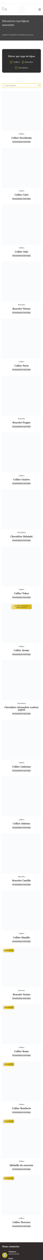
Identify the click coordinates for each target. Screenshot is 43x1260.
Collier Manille (21, 937)
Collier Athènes (21, 823)
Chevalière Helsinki (21, 536)
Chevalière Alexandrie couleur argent (21, 708)
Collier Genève (21, 479)
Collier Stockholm (21, 137)
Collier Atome (21, 650)
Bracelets (27, 62)
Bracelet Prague (21, 422)
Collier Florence (21, 1222)
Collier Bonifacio (21, 1108)
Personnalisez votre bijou (21, 142)
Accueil (4, 35)
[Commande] (21, 85)
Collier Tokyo (21, 593)
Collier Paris (21, 365)
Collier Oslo (21, 251)
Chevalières (21, 68)
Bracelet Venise (21, 994)
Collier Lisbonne (21, 766)
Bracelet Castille (21, 880)
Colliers (15, 62)
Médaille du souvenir (21, 1165)
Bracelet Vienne (21, 308)
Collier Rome (21, 1051)
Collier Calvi (21, 194)
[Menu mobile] (40, 9)
